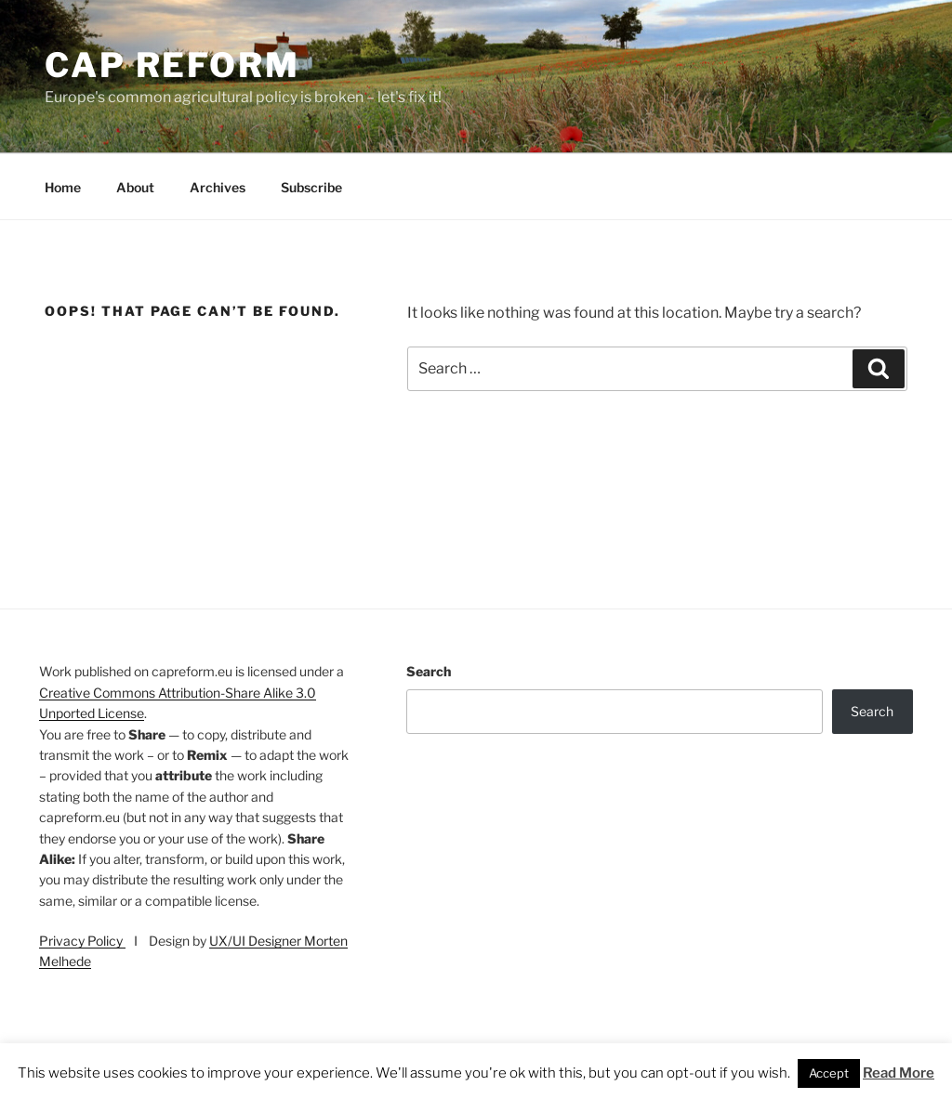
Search (428, 671)
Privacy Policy (82, 941)
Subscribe (311, 187)
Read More (898, 1073)
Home (63, 187)
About (135, 187)
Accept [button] (829, 1073)
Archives (217, 187)
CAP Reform (172, 65)
